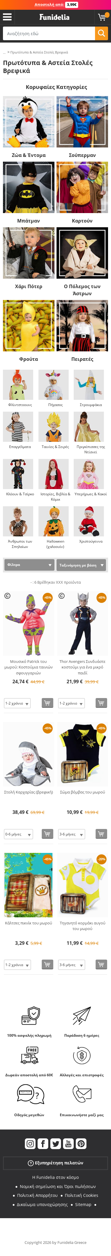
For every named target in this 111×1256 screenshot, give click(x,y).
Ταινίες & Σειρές (55, 446)
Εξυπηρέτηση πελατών (55, 1163)
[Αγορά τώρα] (47, 703)
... (4, 52)
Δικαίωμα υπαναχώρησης (42, 1204)
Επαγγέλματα (20, 446)
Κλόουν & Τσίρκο (20, 493)
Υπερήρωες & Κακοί (91, 493)
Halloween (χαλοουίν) (55, 544)
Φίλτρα (13, 564)
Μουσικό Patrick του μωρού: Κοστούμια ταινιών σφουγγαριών (28, 667)
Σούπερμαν (82, 155)
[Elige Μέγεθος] (17, 703)
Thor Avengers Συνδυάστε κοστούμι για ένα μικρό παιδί (82, 667)
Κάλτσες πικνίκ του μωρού (28, 923)
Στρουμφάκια (91, 404)
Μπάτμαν (28, 221)
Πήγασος (55, 404)
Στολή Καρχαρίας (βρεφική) (28, 792)
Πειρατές (82, 359)
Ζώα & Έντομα (29, 155)
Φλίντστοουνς (20, 404)
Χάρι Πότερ (28, 286)
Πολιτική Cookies (81, 1195)
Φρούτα (28, 359)
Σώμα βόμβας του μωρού (82, 792)
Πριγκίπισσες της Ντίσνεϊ (91, 449)
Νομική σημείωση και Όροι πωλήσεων (58, 1186)
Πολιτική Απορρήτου (37, 1195)
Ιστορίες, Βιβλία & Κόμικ (55, 496)
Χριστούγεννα (90, 541)
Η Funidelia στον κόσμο (55, 1177)
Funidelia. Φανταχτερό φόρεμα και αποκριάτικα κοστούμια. (54, 17)
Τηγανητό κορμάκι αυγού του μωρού (82, 926)
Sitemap (83, 1204)
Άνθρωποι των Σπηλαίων (20, 544)
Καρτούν (82, 221)
